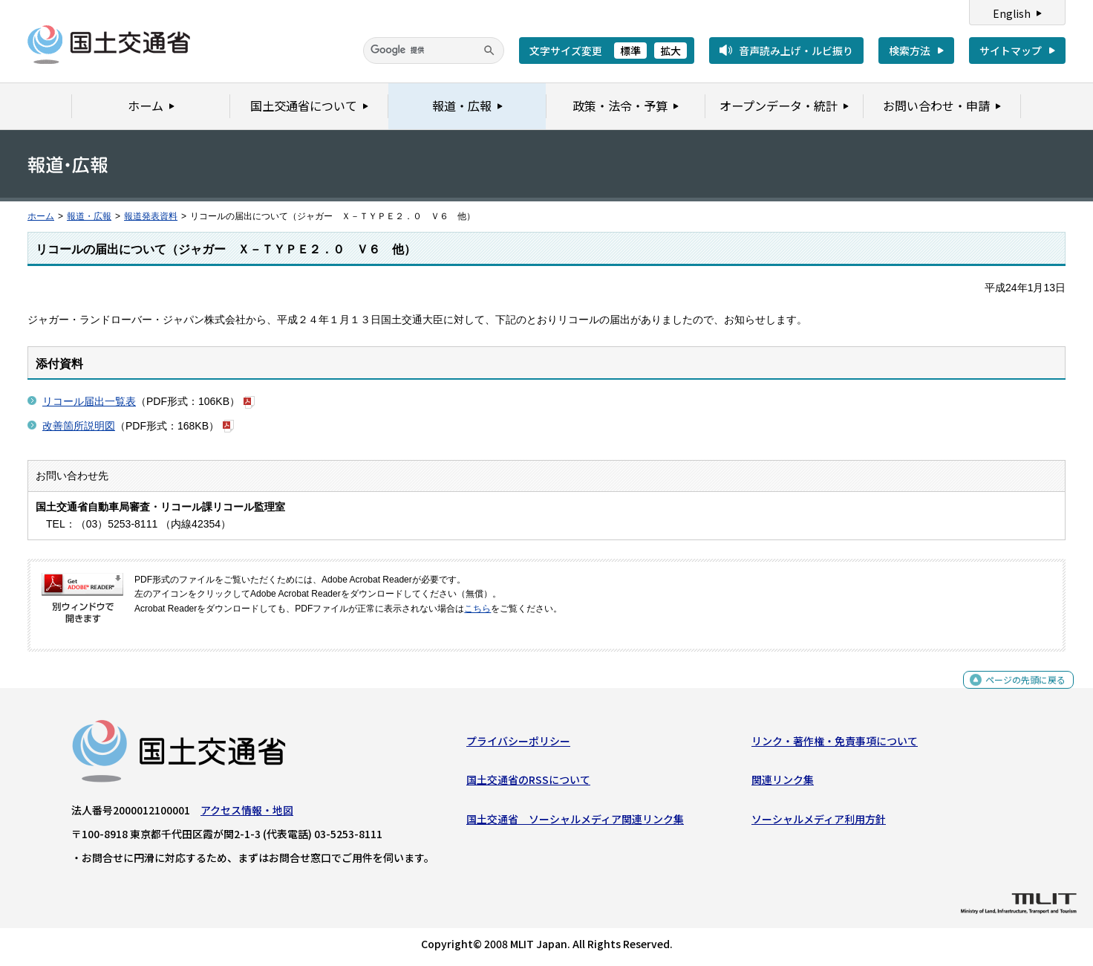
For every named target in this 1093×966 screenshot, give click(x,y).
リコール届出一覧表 (89, 401)
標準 (630, 50)
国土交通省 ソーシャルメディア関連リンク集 (575, 822)
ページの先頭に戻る (1019, 691)
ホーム (40, 216)
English (1012, 13)
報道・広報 (89, 216)
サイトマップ (1010, 50)
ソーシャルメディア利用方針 (818, 822)
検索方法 (909, 50)
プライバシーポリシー (518, 744)
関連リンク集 (782, 783)
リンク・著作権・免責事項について (834, 744)
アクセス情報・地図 (246, 813)
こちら (477, 608)
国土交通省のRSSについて (528, 783)
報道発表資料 (150, 216)
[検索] (433, 50)
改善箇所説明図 (78, 426)
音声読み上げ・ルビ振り (796, 50)
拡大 (670, 50)
